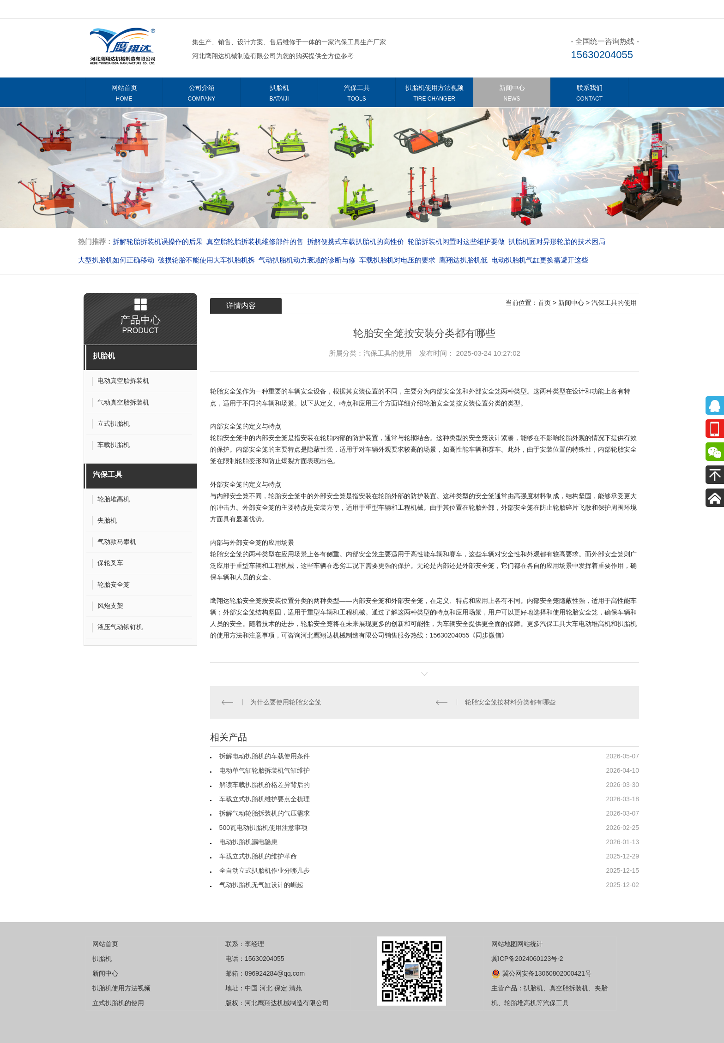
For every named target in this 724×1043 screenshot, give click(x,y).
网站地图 (504, 944)
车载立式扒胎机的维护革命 (258, 856)
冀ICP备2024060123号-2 (527, 958)
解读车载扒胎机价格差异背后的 (264, 784)
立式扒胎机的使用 (118, 1003)
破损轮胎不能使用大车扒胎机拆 (206, 260)
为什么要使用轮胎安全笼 (285, 702)
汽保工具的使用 (614, 302)
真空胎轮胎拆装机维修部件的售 (254, 241)
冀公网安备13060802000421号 (541, 973)
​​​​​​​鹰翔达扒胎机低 (463, 260)
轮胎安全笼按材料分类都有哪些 (510, 702)
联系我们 (589, 95)
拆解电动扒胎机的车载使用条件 (264, 756)
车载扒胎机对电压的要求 (397, 260)
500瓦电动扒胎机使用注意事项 (263, 827)
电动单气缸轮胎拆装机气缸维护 (264, 770)
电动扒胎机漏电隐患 (248, 842)
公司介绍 (201, 95)
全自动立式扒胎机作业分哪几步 (264, 870)
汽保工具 (356, 95)
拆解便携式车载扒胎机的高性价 (355, 241)
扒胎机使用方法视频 (434, 95)
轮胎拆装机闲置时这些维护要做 (456, 241)
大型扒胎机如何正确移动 (116, 260)
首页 (544, 302)
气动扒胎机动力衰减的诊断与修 (307, 260)
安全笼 (252, 542)
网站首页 (124, 95)
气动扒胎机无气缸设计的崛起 (261, 884)
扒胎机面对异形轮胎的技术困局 (556, 241)
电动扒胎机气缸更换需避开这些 (539, 260)
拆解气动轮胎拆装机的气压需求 (264, 813)
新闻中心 (511, 95)
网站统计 (530, 944)
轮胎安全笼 (226, 391)
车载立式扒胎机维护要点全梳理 (264, 799)
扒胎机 (279, 95)
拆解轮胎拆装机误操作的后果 (158, 241)
